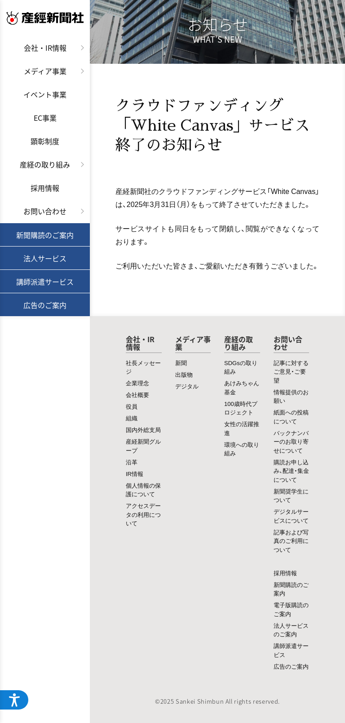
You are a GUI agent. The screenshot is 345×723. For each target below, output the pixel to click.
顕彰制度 (45, 141)
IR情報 (134, 473)
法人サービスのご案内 (291, 630)
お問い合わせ (44, 211)
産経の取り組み (45, 164)
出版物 (184, 374)
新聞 (181, 362)
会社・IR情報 (45, 47)
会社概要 (137, 394)
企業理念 (137, 383)
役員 (131, 406)
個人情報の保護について (143, 489)
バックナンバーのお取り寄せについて (291, 441)
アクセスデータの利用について (143, 514)
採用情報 (45, 187)
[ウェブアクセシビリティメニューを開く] (14, 700)
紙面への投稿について (291, 416)
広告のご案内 (44, 305)
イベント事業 (44, 94)
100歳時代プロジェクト (240, 408)
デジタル (187, 386)
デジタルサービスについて (291, 516)
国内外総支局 (143, 429)
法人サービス (44, 258)
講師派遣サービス (45, 281)
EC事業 (45, 117)
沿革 (131, 462)
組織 (131, 418)
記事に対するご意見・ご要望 (291, 371)
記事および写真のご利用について (291, 541)
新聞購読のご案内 (45, 234)
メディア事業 (45, 71)
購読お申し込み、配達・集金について (291, 471)
